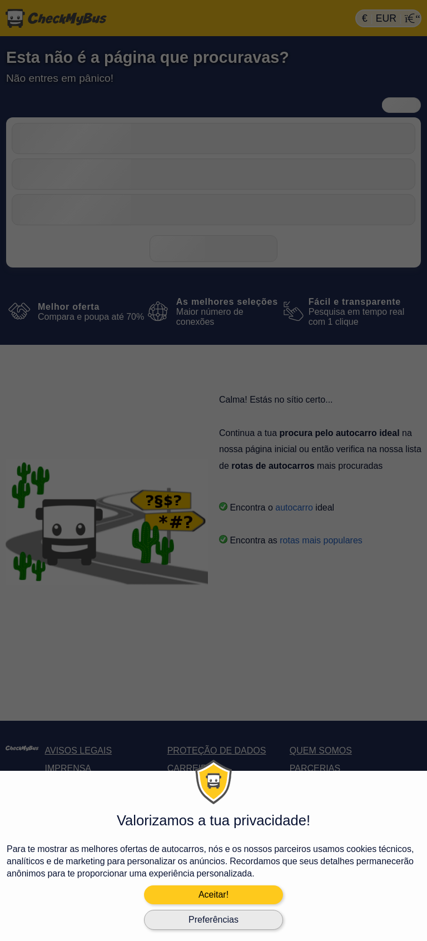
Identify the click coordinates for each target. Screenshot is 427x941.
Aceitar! (213, 894)
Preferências (213, 919)
